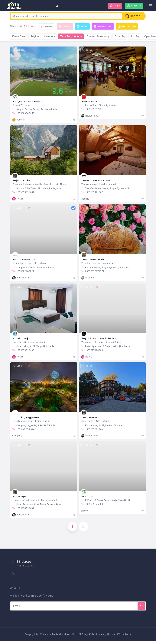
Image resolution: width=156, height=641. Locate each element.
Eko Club (87, 496)
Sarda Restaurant (25, 259)
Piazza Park (89, 101)
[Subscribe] (141, 606)
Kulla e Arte (89, 417)
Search (132, 16)
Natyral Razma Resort (28, 101)
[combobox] (66, 16)
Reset (46, 26)
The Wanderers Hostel (96, 180)
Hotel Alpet (20, 496)
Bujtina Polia (21, 180)
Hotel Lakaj (20, 338)
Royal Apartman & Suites (98, 338)
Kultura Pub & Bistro (95, 259)
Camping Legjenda (26, 417)
